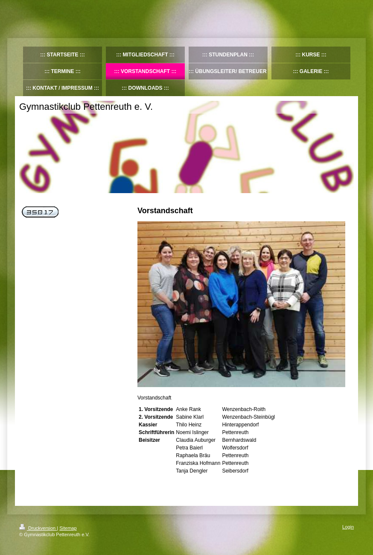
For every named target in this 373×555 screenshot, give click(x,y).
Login (348, 526)
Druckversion (38, 528)
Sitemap (67, 528)
